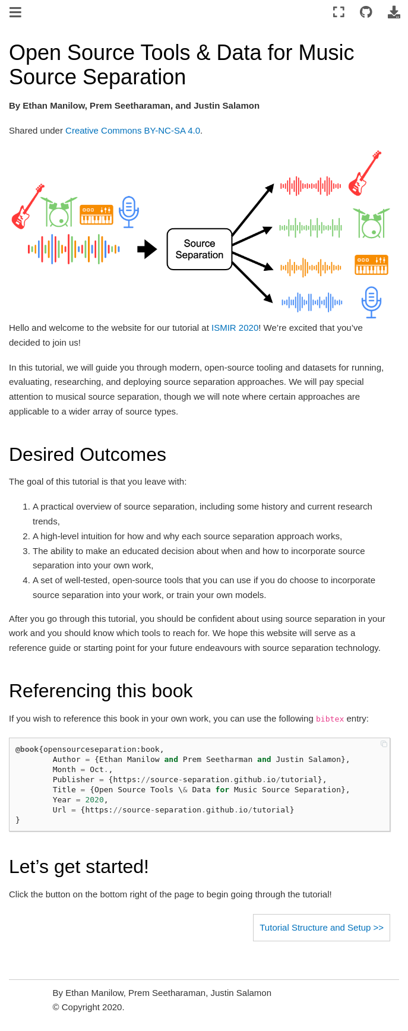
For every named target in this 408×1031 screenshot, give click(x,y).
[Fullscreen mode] (339, 12)
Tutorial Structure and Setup (315, 927)
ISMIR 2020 (234, 327)
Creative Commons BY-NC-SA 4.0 (132, 130)
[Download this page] (394, 12)
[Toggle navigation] (16, 13)
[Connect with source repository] (366, 12)
